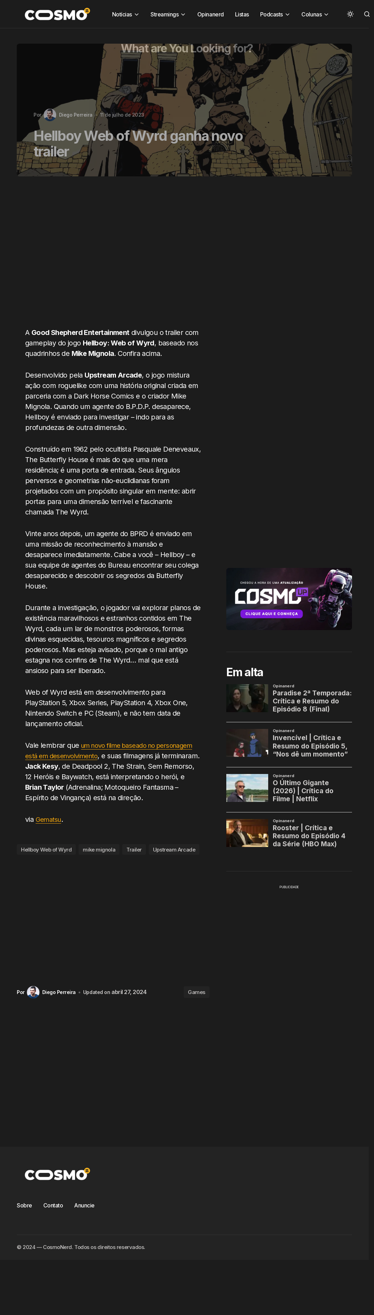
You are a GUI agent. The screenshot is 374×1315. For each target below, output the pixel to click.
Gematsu (50, 830)
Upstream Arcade (174, 860)
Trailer (134, 860)
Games (196, 1002)
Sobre (24, 1215)
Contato (53, 1215)
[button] (350, 14)
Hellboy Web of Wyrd (46, 860)
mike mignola (99, 860)
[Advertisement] (105, 256)
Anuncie (84, 1215)
